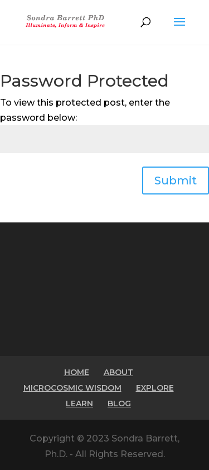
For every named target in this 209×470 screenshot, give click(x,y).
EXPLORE (155, 388)
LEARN (79, 403)
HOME (76, 372)
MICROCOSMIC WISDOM (72, 388)
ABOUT (118, 372)
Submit (175, 180)
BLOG (119, 403)
